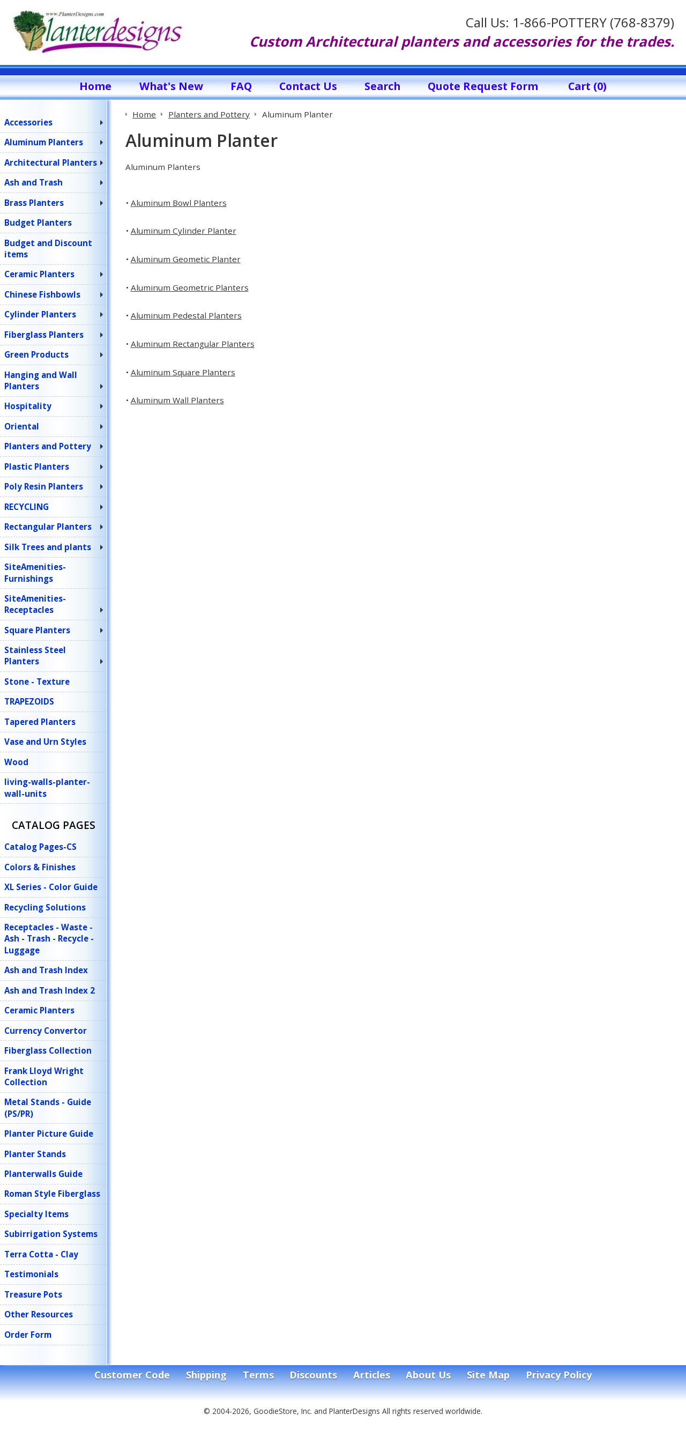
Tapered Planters (40, 721)
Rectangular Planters (48, 526)
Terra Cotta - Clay (41, 1254)
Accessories (28, 122)
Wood (16, 762)
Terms (258, 1374)
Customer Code (132, 1374)
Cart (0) (587, 86)
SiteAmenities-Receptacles (35, 604)
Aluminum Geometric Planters (190, 287)
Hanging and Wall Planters (40, 380)
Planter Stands (35, 1154)
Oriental (21, 426)
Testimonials (31, 1274)
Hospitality (27, 406)
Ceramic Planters (39, 274)
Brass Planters (34, 202)
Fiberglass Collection (48, 1050)
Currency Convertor (45, 1030)
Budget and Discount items (48, 249)
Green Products (36, 354)
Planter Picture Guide (48, 1133)
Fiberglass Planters (44, 334)
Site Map (488, 1374)
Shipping (206, 1374)
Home (95, 86)
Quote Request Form (483, 86)
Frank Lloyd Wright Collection (44, 1076)
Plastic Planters (36, 466)
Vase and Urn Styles (45, 741)
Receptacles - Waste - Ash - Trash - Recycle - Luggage (49, 938)
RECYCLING (26, 506)
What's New (171, 86)
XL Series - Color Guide (51, 887)
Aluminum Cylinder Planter (183, 230)
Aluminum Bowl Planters (179, 202)
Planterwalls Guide (43, 1173)
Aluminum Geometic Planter (186, 259)
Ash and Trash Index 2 (49, 990)
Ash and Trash (33, 182)
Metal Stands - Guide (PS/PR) (47, 1108)
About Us (428, 1374)
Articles (371, 1374)
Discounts (313, 1374)
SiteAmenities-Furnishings (35, 572)
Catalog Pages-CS (40, 846)
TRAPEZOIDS (29, 701)
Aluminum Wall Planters (177, 400)
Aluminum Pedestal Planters (186, 315)
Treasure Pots (33, 1294)
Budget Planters (38, 222)
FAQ (241, 86)
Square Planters (37, 630)
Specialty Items (36, 1214)
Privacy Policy (559, 1374)
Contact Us (308, 86)
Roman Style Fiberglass (52, 1193)
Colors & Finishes (40, 867)
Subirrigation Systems (51, 1233)
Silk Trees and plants (47, 547)
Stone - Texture (37, 681)
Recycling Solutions (45, 907)
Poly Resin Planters (43, 486)
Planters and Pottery (47, 446)
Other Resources (38, 1314)
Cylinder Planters (40, 314)
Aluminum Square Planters (183, 372)
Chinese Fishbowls (42, 294)
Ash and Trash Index (46, 970)
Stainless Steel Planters (35, 655)
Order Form (27, 1334)
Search (382, 86)
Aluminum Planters (43, 142)
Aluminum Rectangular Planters (193, 343)
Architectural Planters (50, 162)
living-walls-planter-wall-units (47, 787)
